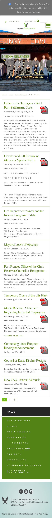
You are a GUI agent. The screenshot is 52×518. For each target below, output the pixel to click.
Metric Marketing (25, 514)
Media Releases (20, 95)
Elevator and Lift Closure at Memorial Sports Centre (21, 158)
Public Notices (19, 421)
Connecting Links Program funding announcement (21, 346)
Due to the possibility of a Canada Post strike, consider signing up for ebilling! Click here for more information (29, 8)
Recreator (20, 443)
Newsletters (17, 437)
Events (12, 426)
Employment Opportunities (18, 471)
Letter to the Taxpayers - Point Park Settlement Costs (23, 105)
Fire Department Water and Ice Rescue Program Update (24, 213)
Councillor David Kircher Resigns (25, 361)
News (11, 95)
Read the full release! (13, 336)
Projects (14, 454)
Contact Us (30, 21)
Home (4, 95)
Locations (12, 21)
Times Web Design (41, 514)
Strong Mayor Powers (24, 465)
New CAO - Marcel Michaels (22, 380)
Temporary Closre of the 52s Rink (25, 296)
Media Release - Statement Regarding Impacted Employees (24, 310)
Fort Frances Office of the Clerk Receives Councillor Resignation (24, 269)
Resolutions (16, 460)
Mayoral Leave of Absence (21, 245)
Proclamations (19, 448)
